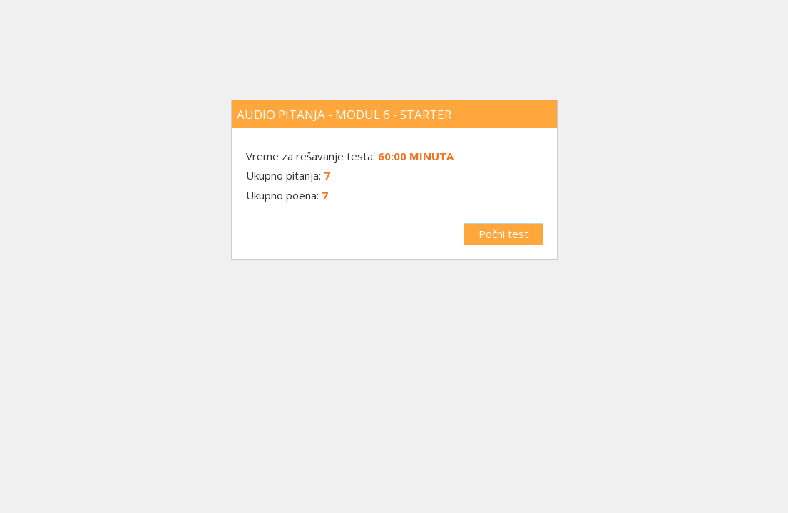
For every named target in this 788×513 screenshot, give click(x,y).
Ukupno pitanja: (283, 175)
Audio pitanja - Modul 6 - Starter (344, 114)
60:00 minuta (416, 156)
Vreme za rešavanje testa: (312, 156)
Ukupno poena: (282, 195)
